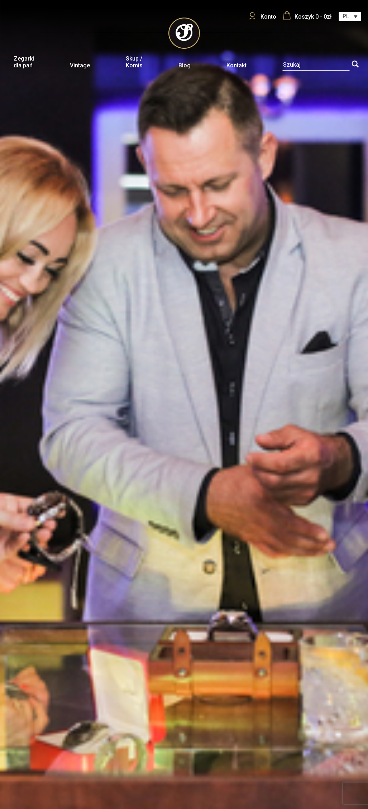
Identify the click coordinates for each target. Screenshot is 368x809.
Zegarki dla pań (24, 62)
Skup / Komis (134, 62)
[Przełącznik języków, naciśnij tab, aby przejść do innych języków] (350, 16)
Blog (184, 65)
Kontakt (236, 65)
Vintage (80, 65)
